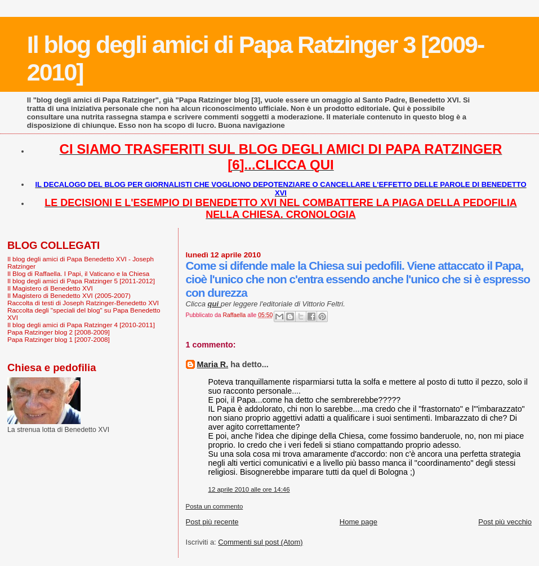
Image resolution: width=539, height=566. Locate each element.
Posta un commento (214, 506)
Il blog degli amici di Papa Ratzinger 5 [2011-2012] (81, 280)
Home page (358, 522)
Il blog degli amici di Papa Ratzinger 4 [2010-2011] (81, 324)
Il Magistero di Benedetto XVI (50, 288)
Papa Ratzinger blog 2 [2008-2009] (58, 332)
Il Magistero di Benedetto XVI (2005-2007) (69, 295)
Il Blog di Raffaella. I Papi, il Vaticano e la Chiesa (78, 273)
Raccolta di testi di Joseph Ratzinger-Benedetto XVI (83, 302)
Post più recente (212, 522)
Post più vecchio (505, 522)
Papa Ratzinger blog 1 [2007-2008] (58, 339)
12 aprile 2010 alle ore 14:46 (249, 489)
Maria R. (213, 364)
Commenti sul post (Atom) (260, 542)
